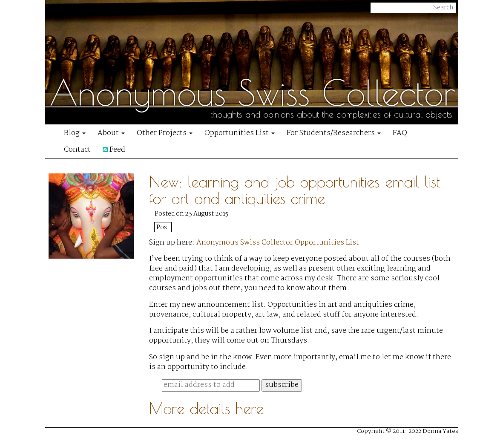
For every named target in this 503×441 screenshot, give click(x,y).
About (111, 133)
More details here (206, 408)
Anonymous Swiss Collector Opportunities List (277, 242)
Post (163, 227)
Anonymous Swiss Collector (252, 92)
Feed (114, 150)
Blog (75, 133)
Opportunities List (239, 133)
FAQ (400, 133)
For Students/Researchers (334, 133)
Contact (77, 150)
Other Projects (165, 133)
